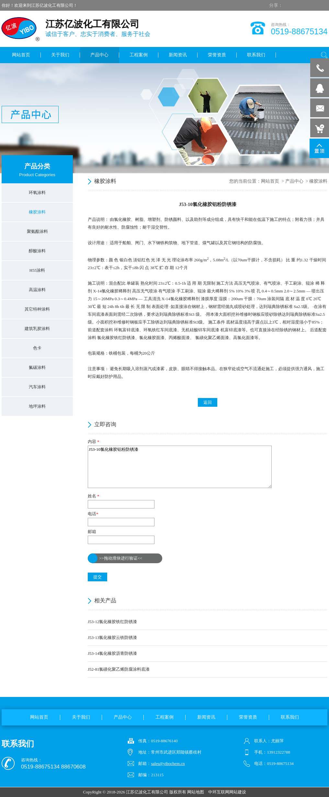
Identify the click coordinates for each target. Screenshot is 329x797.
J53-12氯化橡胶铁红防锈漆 (112, 621)
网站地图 (195, 792)
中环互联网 (218, 792)
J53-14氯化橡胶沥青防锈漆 (112, 653)
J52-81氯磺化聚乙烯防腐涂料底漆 (119, 669)
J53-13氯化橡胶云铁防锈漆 (112, 637)
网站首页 (270, 181)
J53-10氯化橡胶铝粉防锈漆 (180, 467)
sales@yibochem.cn (168, 763)
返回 (207, 402)
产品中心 (294, 181)
